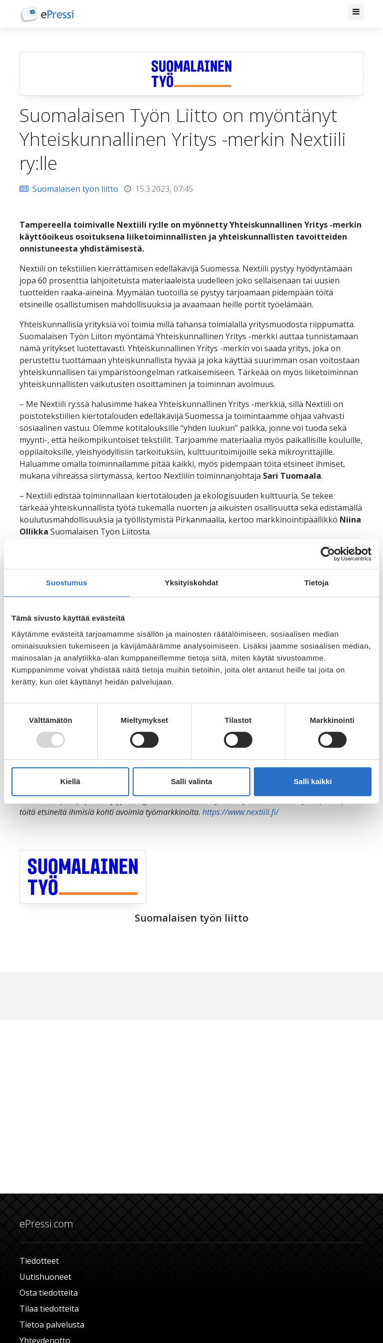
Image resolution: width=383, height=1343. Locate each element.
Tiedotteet (39, 1260)
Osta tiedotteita (48, 1292)
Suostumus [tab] (66, 582)
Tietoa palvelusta (51, 1324)
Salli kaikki (313, 781)
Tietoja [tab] (316, 582)
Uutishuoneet (45, 1276)
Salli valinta (191, 781)
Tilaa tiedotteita (49, 1308)
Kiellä (70, 781)
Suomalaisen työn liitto (68, 188)
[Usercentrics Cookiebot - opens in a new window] (328, 553)
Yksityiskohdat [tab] (191, 582)
